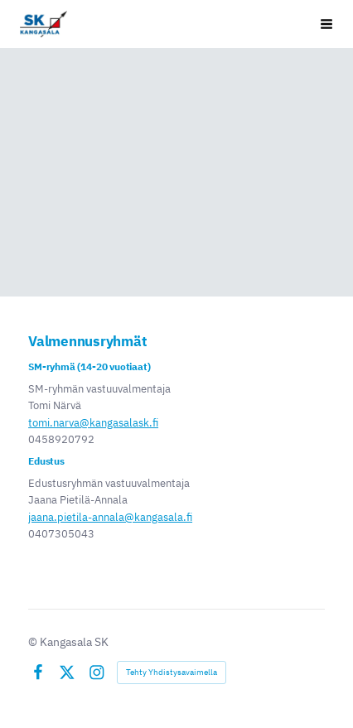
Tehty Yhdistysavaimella (171, 672)
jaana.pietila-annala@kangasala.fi (110, 517)
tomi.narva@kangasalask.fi (93, 423)
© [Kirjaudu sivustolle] (34, 641)
